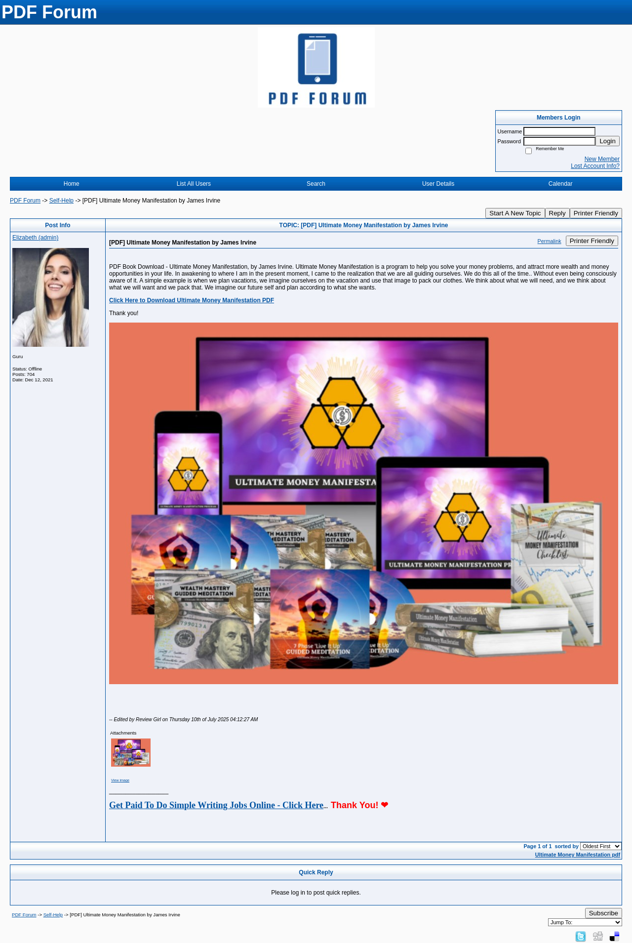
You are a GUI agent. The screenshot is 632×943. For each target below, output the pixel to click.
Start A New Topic (515, 213)
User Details (438, 183)
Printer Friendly (596, 213)
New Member (602, 159)
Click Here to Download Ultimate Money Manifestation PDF (191, 300)
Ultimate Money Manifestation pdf (577, 855)
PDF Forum (25, 200)
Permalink (549, 241)
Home (71, 183)
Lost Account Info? (595, 166)
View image (120, 780)
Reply (557, 213)
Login (607, 141)
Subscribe (603, 913)
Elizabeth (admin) (35, 237)
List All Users (194, 183)
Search (316, 183)
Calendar (561, 183)
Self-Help (61, 200)
